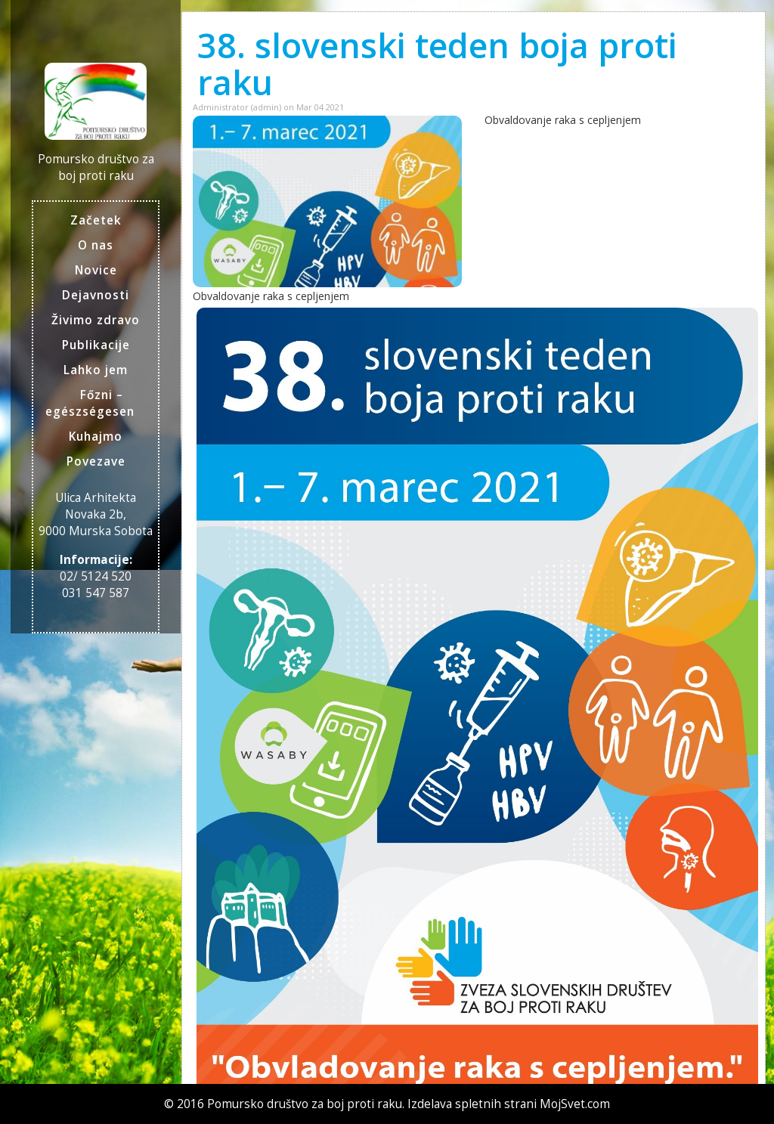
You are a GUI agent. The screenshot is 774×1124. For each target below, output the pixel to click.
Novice (96, 270)
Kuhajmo (95, 436)
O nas (95, 245)
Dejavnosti (95, 295)
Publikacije (96, 345)
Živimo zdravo (95, 320)
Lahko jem (95, 370)
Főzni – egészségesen (90, 403)
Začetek (96, 220)
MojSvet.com (575, 1104)
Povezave (96, 461)
